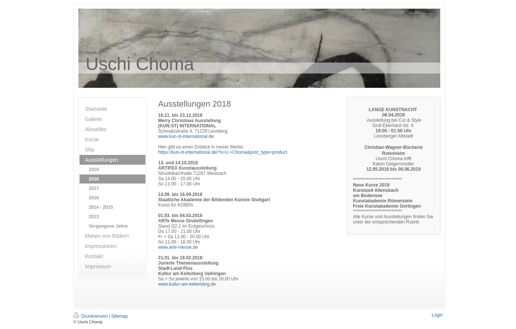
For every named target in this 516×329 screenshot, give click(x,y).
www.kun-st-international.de (186, 136)
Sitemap (119, 316)
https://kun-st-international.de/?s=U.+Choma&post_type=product (223, 152)
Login (437, 315)
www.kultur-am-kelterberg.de (187, 284)
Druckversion (91, 316)
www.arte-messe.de (178, 247)
